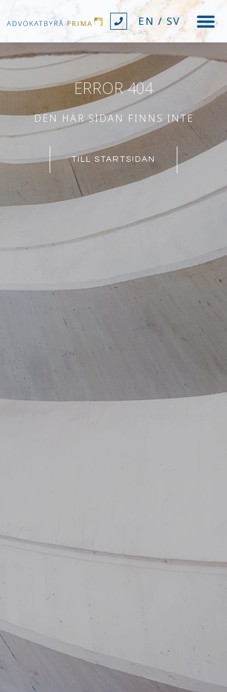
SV (173, 21)
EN (146, 21)
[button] (205, 21)
